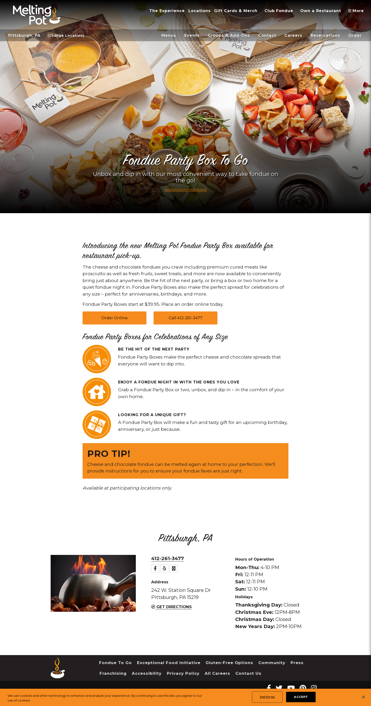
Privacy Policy (183, 673)
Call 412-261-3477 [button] (185, 317)
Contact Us (248, 673)
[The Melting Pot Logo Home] (36, 15)
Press (297, 662)
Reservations (325, 35)
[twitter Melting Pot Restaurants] (279, 688)
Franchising (113, 673)
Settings (267, 697)
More (357, 11)
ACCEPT (301, 697)
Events (191, 35)
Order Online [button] (115, 317)
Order (355, 35)
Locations (199, 10)
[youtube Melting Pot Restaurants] (291, 688)
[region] (185, 697)
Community (271, 662)
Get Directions (171, 606)
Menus (168, 35)
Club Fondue (279, 10)
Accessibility (147, 673)
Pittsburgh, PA (24, 35)
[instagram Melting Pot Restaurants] (314, 688)
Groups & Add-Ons (229, 35)
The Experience (167, 10)
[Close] (363, 697)
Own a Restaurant (320, 10)
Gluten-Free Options (229, 662)
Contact (267, 35)
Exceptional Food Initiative (168, 662)
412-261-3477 (167, 558)
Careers (293, 35)
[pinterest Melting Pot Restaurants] (303, 688)
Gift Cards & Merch (235, 10)
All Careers (217, 673)
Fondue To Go (115, 662)
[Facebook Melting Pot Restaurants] (269, 688)
